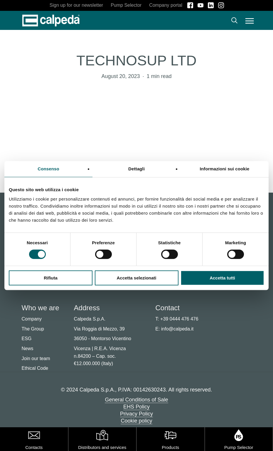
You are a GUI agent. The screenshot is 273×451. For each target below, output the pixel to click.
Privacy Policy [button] (136, 414)
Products (170, 447)
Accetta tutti (222, 277)
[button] (249, 20)
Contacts (34, 447)
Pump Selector (238, 447)
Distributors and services (102, 447)
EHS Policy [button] (136, 407)
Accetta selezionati (136, 277)
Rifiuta (51, 277)
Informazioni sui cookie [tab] (225, 168)
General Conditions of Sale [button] (136, 400)
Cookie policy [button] (136, 421)
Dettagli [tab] (136, 168)
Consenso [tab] (48, 168)
